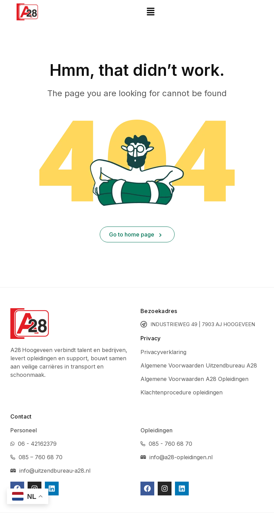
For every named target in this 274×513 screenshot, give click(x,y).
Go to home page (135, 234)
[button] (151, 11)
